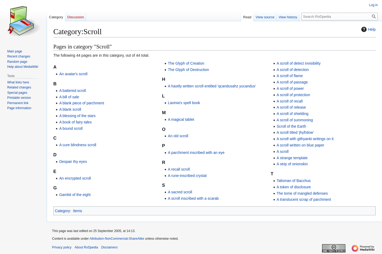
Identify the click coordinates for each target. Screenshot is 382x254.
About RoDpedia (86, 247)
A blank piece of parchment (81, 103)
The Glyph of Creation (186, 63)
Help (368, 29)
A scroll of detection (293, 70)
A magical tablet (181, 119)
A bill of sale (69, 97)
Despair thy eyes (73, 161)
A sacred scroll (180, 192)
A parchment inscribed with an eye (196, 152)
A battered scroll (72, 90)
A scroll (283, 151)
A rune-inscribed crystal (187, 175)
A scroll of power (290, 88)
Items (77, 211)
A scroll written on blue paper (300, 145)
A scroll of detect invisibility (299, 63)
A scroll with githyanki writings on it (305, 139)
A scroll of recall (290, 101)
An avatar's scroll (73, 74)
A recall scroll (179, 169)
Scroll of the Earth (291, 126)
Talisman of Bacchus (294, 181)
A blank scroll (70, 109)
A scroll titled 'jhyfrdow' (295, 132)
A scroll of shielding (293, 114)
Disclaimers (109, 247)
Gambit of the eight (74, 195)
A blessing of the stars (77, 116)
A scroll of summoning (295, 120)
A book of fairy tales (75, 122)
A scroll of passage (292, 82)
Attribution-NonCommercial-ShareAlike (116, 238)
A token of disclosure (294, 187)
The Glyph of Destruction (188, 70)
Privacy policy (61, 247)
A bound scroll (71, 128)
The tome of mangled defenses (302, 193)
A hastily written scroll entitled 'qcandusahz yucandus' (212, 86)
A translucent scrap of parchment (304, 199)
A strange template (292, 158)
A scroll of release (291, 107)
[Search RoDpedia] (339, 16)
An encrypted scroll (75, 178)
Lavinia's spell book (184, 103)
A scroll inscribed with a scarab (193, 198)
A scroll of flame (290, 76)
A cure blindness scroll (77, 145)
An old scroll (178, 136)
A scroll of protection (293, 95)
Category (62, 211)
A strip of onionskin (292, 164)
